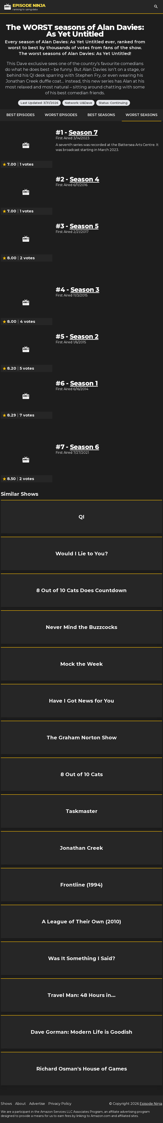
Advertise (37, 1104)
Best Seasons (101, 115)
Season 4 (84, 179)
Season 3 (85, 290)
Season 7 (83, 132)
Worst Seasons (142, 115)
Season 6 (84, 447)
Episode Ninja (151, 1104)
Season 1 (84, 383)
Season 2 (84, 336)
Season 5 (84, 226)
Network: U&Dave (78, 103)
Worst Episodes (61, 115)
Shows (6, 1104)
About (20, 1104)
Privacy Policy (59, 1104)
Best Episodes (21, 115)
